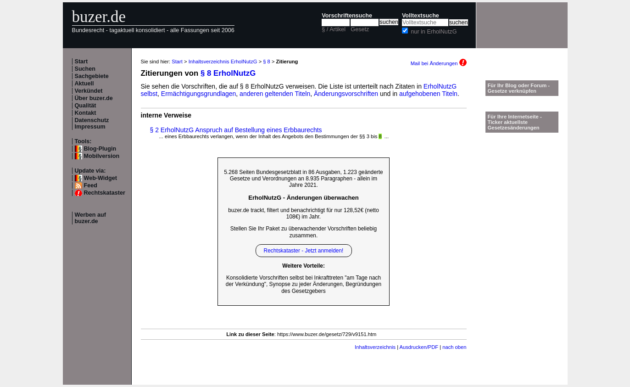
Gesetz (360, 29)
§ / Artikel (334, 29)
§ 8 (266, 61)
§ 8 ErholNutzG (228, 73)
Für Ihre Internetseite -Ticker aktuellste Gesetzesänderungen (515, 122)
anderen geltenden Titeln (275, 93)
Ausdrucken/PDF (419, 347)
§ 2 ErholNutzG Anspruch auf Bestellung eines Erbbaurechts (236, 130)
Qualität (85, 105)
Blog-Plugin (100, 149)
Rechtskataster (104, 193)
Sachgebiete (92, 76)
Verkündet (89, 91)
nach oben (454, 347)
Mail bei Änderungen (439, 63)
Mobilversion (102, 156)
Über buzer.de (94, 98)
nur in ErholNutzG (434, 31)
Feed (90, 185)
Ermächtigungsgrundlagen (198, 93)
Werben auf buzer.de (90, 218)
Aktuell (84, 83)
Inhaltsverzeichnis (375, 347)
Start (81, 61)
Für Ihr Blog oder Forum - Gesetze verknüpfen (519, 88)
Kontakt (85, 113)
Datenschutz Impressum (92, 123)
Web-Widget (100, 178)
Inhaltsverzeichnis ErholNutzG (223, 61)
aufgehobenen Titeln (428, 93)
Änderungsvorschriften (346, 93)
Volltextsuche (420, 15)
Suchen (85, 69)
